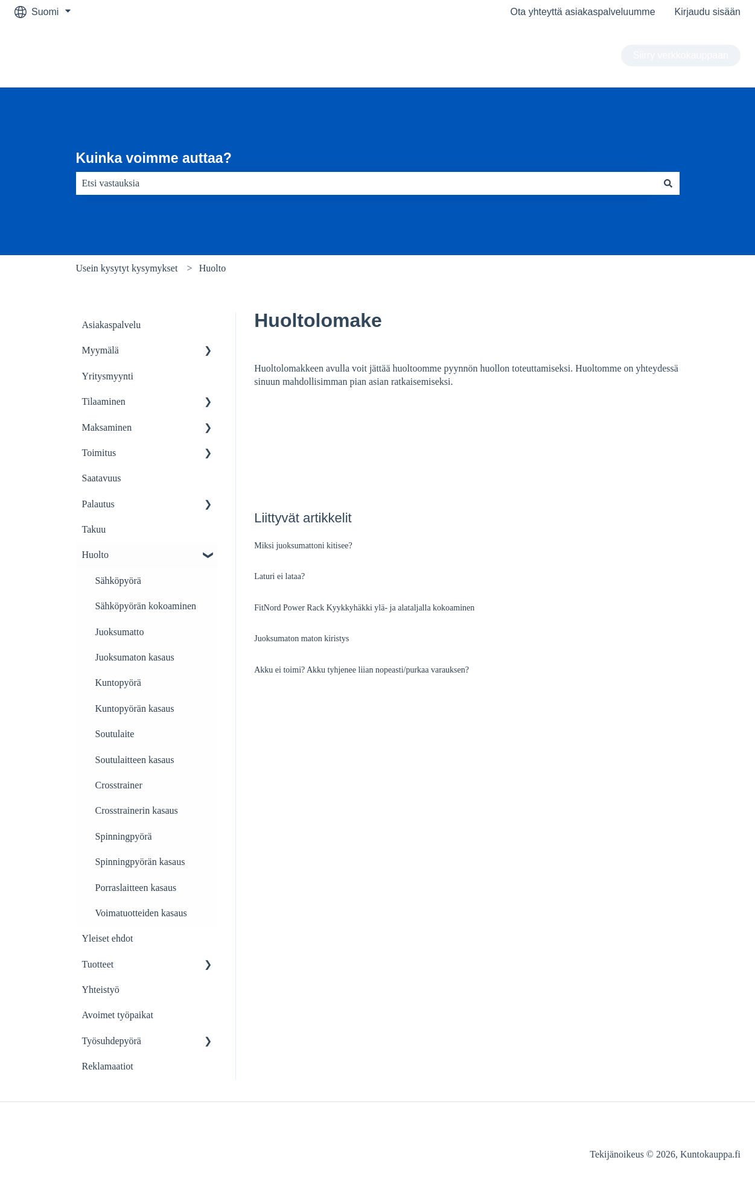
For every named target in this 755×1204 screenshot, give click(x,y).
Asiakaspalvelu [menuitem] (111, 325)
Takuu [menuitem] (94, 529)
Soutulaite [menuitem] (115, 734)
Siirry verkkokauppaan (680, 55)
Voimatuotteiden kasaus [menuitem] (141, 913)
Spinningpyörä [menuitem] (123, 836)
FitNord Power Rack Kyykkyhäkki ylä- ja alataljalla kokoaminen (364, 607)
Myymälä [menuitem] (100, 350)
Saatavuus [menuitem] (101, 478)
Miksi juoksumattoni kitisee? (303, 545)
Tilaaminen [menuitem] (104, 401)
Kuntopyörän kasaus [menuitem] (134, 708)
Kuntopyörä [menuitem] (118, 682)
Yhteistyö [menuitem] (100, 989)
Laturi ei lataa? (279, 576)
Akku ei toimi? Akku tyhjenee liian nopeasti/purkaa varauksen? (361, 669)
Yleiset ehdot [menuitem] (107, 938)
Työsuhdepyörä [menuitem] (111, 1041)
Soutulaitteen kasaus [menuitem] (134, 760)
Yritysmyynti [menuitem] (107, 376)
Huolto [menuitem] (95, 555)
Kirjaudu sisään (708, 12)
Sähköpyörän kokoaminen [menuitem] (146, 606)
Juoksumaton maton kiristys (301, 638)
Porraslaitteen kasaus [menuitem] (136, 887)
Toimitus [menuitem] (99, 453)
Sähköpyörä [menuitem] (118, 580)
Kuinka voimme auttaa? (154, 158)
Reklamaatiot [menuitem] (107, 1066)
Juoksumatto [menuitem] (119, 632)
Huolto (212, 268)
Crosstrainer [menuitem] (118, 785)
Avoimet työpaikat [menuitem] (117, 1015)
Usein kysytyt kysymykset (127, 268)
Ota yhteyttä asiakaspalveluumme (582, 12)
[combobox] (366, 183)
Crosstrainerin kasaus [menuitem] (136, 810)
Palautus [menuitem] (98, 504)
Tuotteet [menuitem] (98, 964)
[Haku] (668, 183)
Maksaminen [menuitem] (107, 427)
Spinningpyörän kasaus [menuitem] (140, 862)
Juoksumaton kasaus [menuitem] (134, 657)
